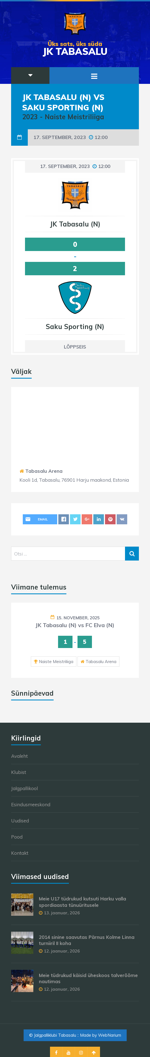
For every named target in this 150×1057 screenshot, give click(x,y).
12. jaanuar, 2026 (62, 951)
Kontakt (19, 853)
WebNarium (109, 1035)
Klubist (18, 772)
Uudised (20, 820)
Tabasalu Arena (43, 471)
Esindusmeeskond (30, 804)
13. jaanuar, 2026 (62, 912)
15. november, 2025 (78, 617)
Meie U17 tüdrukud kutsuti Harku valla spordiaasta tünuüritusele (82, 902)
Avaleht (19, 756)
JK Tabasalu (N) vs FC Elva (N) (75, 625)
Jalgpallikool (24, 788)
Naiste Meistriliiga (56, 661)
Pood (16, 836)
